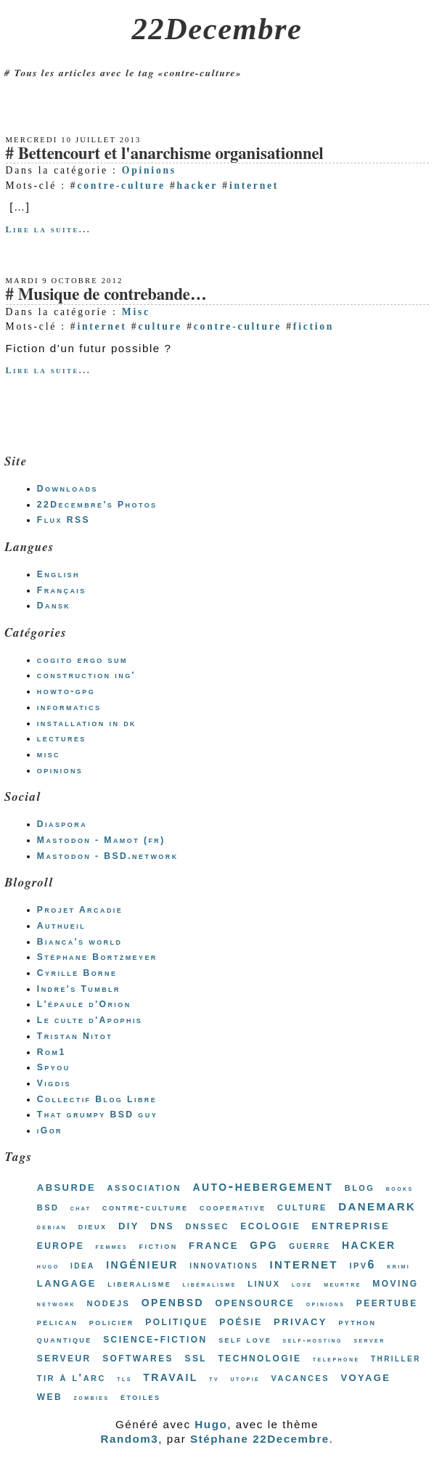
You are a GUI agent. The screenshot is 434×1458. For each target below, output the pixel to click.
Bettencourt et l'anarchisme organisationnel (171, 154)
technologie (260, 1357)
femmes (112, 1246)
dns (162, 1225)
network (56, 1304)
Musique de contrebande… (112, 295)
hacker (197, 185)
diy (128, 1224)
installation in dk (86, 723)
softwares (137, 1357)
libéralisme (210, 1284)
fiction (313, 326)
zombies (92, 1397)
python (357, 1321)
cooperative (233, 1207)
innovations (223, 1265)
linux (263, 1282)
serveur (64, 1357)
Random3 (129, 1439)
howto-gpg (66, 691)
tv (214, 1378)
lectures (61, 738)
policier (111, 1321)
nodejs (108, 1302)
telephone (336, 1359)
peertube (387, 1301)
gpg (263, 1244)
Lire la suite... (48, 229)
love (302, 1284)
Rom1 (51, 1052)
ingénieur (142, 1263)
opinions (60, 770)
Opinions (149, 170)
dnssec (207, 1225)
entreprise (351, 1224)
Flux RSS (63, 520)
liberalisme (139, 1283)
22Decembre (217, 29)
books (400, 1188)
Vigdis (54, 1083)
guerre (309, 1245)
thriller (396, 1358)
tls (124, 1378)
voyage (365, 1376)
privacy (300, 1320)
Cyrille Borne (77, 973)
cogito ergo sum (82, 660)
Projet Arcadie (80, 910)
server (369, 1340)
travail (170, 1376)
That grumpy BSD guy (97, 1114)
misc (48, 754)
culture (160, 326)
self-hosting (313, 1340)
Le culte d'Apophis (89, 1020)
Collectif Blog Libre (97, 1099)
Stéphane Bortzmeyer (97, 957)
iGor (49, 1130)
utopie (246, 1378)
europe (60, 1244)
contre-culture (121, 185)
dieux (92, 1226)
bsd (48, 1206)
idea (82, 1265)
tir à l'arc (71, 1377)
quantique (64, 1339)
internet (254, 185)
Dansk (53, 605)
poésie (240, 1320)
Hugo (211, 1424)
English (58, 574)
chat (80, 1208)
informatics (69, 707)
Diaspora (62, 824)
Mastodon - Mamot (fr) (101, 840)
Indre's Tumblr (78, 989)
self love (244, 1339)
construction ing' (86, 675)
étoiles (140, 1396)
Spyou (53, 1067)
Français (61, 590)
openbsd (173, 1301)
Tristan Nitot (74, 1036)
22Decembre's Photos (97, 505)
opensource (255, 1301)
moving (395, 1282)
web (49, 1395)
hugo (48, 1266)
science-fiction (155, 1338)
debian (52, 1227)
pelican (57, 1321)
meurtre (342, 1284)
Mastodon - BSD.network (108, 856)
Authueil (61, 926)
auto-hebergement (262, 1186)
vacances (300, 1377)
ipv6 (362, 1264)
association (144, 1187)
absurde (66, 1186)
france (214, 1244)
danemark (377, 1205)
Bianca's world (80, 942)
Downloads (67, 489)
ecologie (270, 1224)
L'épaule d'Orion (84, 1004)
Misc (136, 311)
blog (360, 1187)
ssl (195, 1357)
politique (176, 1321)
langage (67, 1282)
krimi (398, 1266)
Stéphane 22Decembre (259, 1439)
